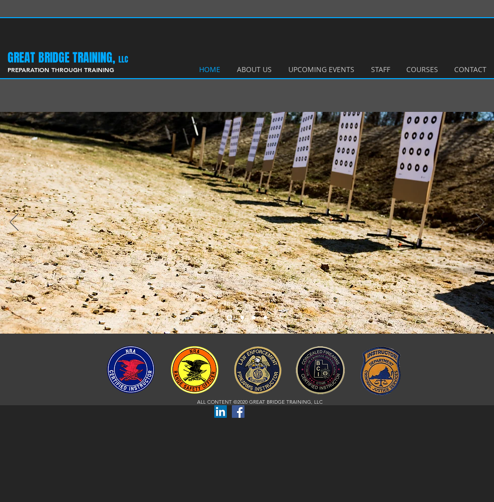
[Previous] (14, 222)
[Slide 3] (254, 318)
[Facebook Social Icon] (238, 411)
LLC (123, 59)
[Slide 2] (242, 318)
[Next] (479, 222)
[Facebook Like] (270, 410)
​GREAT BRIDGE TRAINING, (63, 58)
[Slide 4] (265, 318)
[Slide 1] (229, 318)
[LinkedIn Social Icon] (220, 411)
